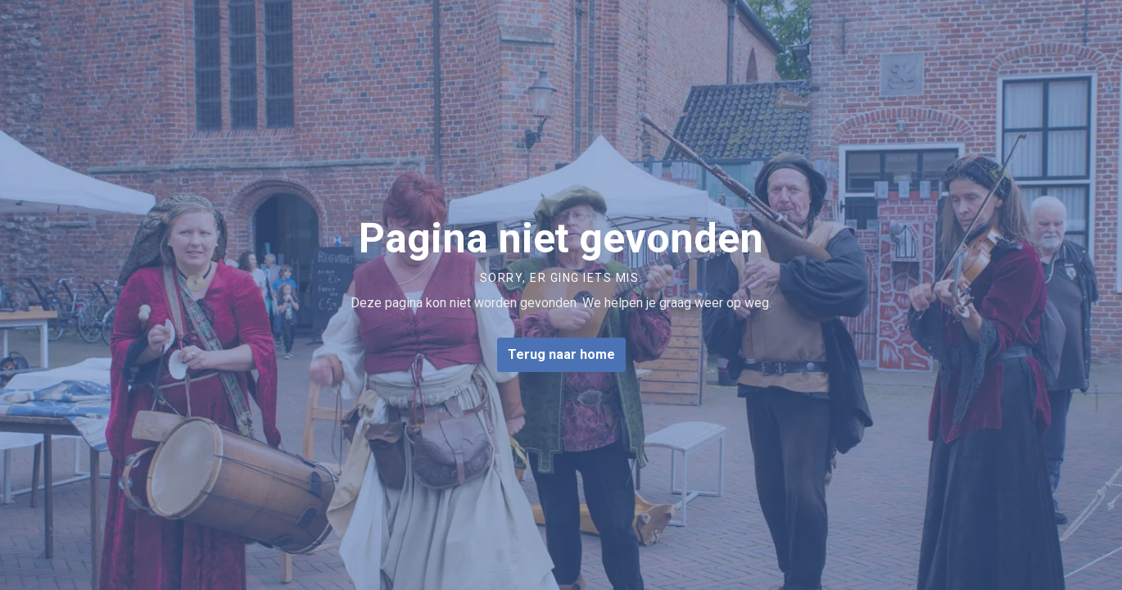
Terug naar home (561, 354)
